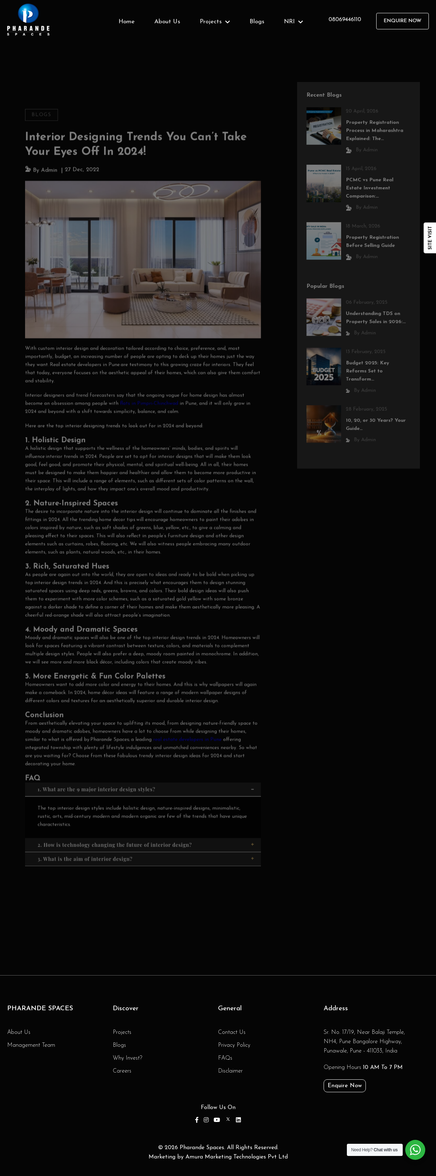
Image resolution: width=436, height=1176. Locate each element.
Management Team (31, 1045)
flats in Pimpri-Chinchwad (149, 405)
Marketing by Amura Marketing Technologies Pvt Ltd (218, 1157)
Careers (122, 1071)
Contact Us (232, 1032)
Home (126, 22)
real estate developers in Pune (185, 732)
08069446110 (345, 20)
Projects (215, 22)
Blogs (257, 22)
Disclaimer (230, 1071)
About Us (167, 22)
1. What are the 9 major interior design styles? (147, 780)
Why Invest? (127, 1058)
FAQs (225, 1058)
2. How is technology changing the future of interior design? (147, 834)
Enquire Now (402, 21)
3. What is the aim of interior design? (147, 848)
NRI (293, 22)
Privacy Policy (234, 1045)
